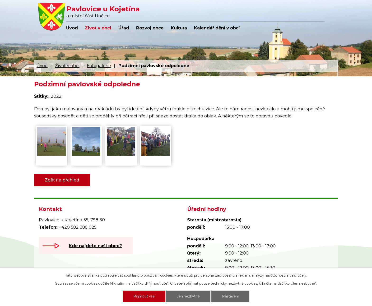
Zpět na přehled (62, 180)
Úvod (72, 28)
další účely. (298, 275)
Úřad (123, 28)
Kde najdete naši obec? (95, 245)
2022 (56, 96)
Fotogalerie (99, 65)
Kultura (179, 28)
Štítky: (41, 96)
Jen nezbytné (188, 296)
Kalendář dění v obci (217, 28)
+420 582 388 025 (78, 227)
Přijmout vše (144, 296)
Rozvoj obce (150, 28)
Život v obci (98, 28)
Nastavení (230, 296)
